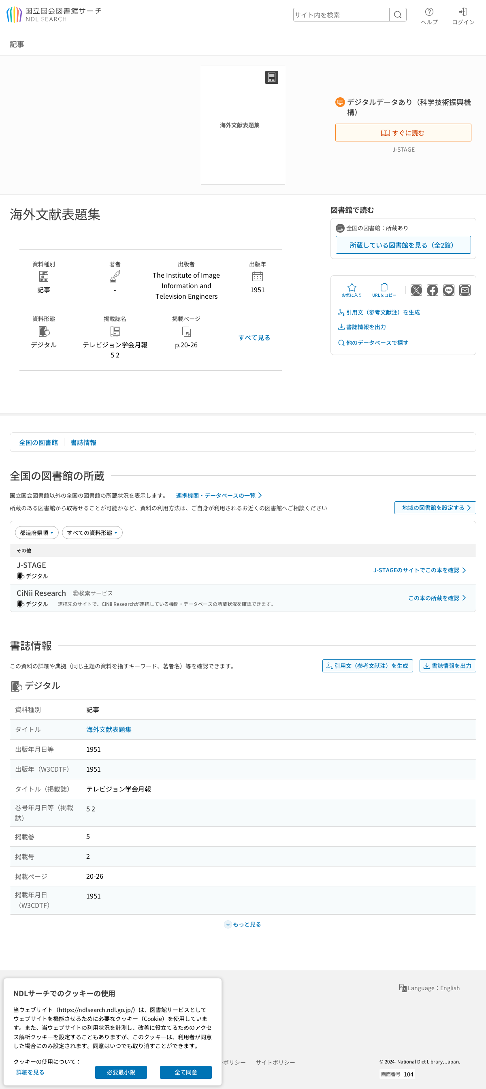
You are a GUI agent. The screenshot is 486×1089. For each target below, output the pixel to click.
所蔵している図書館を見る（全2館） (403, 245)
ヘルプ (429, 15)
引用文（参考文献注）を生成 (378, 312)
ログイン (463, 15)
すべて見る (254, 337)
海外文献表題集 (109, 729)
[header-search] (350, 14)
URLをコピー (384, 290)
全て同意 (186, 1072)
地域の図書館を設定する (438, 508)
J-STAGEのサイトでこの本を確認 (421, 570)
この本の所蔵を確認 (438, 598)
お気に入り (352, 290)
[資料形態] (92, 532)
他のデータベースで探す (373, 342)
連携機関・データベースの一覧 (220, 495)
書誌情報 (83, 442)
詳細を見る (30, 1072)
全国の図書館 (38, 442)
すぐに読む (402, 132)
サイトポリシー (275, 1062)
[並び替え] (37, 532)
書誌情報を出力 (361, 327)
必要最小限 (121, 1072)
